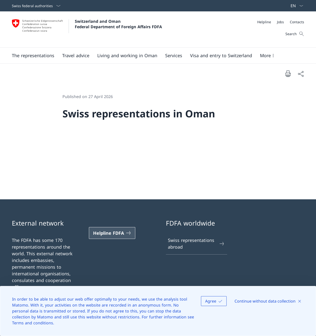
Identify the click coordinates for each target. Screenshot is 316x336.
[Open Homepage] (87, 29)
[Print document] (287, 73)
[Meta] (280, 22)
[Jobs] (280, 22)
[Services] (173, 55)
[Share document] (300, 74)
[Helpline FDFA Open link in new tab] (112, 233)
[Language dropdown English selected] (295, 5)
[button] (33, 55)
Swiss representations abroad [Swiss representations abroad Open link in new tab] (196, 243)
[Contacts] (297, 22)
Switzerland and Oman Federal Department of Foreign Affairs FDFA (118, 24)
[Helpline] (264, 22)
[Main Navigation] (154, 55)
